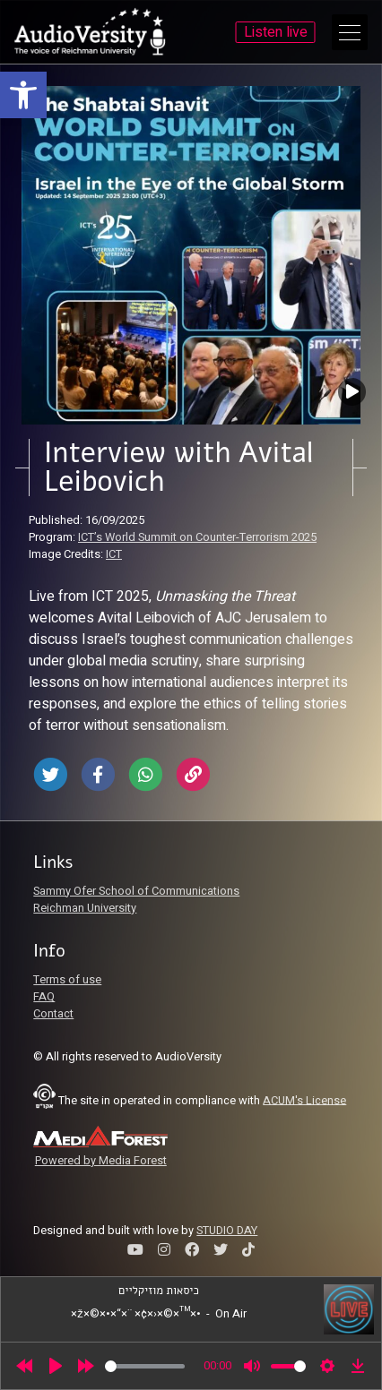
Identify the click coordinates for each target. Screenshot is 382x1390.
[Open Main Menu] (350, 32)
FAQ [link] (44, 997)
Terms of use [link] (67, 980)
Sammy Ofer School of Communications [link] (136, 891)
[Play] (55, 1365)
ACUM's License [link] (304, 1100)
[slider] (145, 1366)
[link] (23, 95)
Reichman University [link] (84, 908)
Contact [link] (53, 1014)
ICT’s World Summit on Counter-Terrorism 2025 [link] (197, 537)
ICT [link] (114, 554)
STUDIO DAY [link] (226, 1231)
